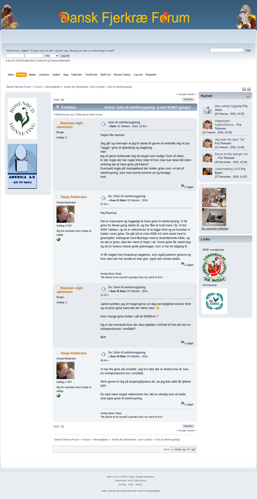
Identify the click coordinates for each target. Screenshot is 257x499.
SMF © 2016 (127, 476)
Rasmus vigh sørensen (69, 125)
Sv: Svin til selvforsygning (126, 196)
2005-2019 (140, 480)
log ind (44, 50)
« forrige (181, 94)
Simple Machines (145, 476)
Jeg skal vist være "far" (230, 139)
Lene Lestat (96, 86)
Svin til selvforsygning (124, 122)
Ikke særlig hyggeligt (228, 106)
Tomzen (220, 128)
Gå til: (167, 449)
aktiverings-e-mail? (103, 50)
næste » (192, 94)
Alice (218, 110)
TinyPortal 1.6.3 (123, 480)
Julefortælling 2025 (227, 169)
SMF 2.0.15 (113, 476)
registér (59, 50)
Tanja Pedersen (74, 197)
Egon (218, 172)
